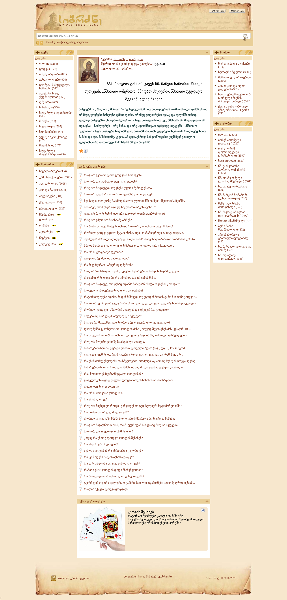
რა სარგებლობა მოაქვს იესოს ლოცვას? (112, 463)
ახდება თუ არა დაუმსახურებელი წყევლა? (112, 316)
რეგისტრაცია (237, 11)
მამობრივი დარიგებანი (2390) (234, 79)
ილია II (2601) (227, 134)
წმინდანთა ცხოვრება (50, 217)
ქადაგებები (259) (50, 202)
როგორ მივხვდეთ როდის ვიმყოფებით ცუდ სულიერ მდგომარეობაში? (133, 405)
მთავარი (57, 164)
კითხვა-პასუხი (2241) (53, 189)
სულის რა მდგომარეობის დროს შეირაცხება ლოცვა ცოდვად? (127, 322)
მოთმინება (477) (50, 145)
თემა (57, 52)
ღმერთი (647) (48, 102)
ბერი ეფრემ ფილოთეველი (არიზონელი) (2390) (231, 152)
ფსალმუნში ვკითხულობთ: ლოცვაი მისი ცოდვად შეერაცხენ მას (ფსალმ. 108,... (138, 328)
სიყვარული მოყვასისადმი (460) (52, 152)
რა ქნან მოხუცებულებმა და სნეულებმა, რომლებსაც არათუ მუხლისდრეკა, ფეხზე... (140, 361)
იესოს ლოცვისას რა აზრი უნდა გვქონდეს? (113, 450)
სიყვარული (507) (50, 126)
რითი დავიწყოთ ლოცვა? (101, 386)
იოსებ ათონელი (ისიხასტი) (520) (229, 141)
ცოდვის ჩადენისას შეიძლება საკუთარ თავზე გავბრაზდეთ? (124, 213)
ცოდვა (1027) (48, 68)
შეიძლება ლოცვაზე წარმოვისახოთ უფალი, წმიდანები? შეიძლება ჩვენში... (135, 200)
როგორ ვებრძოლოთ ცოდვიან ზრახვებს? (113, 175)
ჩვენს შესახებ (147, 576)
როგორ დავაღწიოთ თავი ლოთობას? (110, 181)
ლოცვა (114, 68)
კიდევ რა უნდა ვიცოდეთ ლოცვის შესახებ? (113, 437)
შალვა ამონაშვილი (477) (235, 220)
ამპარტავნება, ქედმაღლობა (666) (52, 95)
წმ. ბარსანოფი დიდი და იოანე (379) (234, 248)
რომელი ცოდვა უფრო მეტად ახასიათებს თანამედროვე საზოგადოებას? (134, 232)
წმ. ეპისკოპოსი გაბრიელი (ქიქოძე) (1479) (231, 169)
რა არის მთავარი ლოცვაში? (103, 393)
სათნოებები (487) (51, 131)
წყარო (236, 52)
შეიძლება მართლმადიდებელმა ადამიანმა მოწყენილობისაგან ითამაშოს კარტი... (140, 239)
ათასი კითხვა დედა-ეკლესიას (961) (232, 87)
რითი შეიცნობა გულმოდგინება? (106, 412)
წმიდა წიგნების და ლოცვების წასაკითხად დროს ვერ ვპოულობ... (129, 245)
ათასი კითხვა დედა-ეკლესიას (132, 63)
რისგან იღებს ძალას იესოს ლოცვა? (109, 457)
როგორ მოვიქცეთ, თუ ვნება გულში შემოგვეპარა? (118, 188)
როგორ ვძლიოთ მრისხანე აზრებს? (108, 220)
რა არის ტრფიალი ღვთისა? (103, 252)
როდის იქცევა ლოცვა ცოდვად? (106, 489)
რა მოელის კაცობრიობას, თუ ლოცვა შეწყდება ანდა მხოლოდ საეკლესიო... (136, 335)
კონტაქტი (165, 576)
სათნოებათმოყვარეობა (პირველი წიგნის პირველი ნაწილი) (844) (234, 98)
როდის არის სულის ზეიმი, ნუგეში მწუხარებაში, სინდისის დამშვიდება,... (133, 271)
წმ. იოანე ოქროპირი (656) (232, 188)
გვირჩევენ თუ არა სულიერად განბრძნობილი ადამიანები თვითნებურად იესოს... (139, 482)
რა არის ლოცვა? (95, 399)
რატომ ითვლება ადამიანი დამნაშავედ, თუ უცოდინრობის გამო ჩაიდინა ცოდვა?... (140, 296)
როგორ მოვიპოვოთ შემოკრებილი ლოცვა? (114, 341)
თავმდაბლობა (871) (53, 74)
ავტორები (49, 231)
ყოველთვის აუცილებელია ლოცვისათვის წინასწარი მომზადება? (128, 380)
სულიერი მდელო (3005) (234, 72)
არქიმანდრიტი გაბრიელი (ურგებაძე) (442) (233, 238)
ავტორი (236, 123)
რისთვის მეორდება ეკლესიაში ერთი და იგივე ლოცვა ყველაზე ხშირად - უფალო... (141, 303)
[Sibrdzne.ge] (80, 20)
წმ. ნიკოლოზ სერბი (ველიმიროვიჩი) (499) (233, 214)
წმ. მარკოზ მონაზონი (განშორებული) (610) (232, 196)
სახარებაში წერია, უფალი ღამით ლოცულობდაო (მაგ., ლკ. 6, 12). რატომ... (135, 348)
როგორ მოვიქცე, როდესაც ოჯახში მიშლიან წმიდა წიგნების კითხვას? (132, 284)
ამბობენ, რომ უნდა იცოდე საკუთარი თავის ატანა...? (120, 207)
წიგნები (48, 237)
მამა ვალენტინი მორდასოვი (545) (230, 205)
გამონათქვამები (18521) (55, 177)
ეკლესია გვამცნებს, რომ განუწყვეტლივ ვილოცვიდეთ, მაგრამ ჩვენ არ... (133, 354)
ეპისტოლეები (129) (52, 208)
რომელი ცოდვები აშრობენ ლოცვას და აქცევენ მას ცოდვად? (126, 309)
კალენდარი (51, 244)
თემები (47, 225)
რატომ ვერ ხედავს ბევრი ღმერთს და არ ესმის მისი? (120, 277)
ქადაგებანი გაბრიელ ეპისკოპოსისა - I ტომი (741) (233, 110)
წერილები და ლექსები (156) (234, 65)
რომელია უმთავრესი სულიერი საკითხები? (113, 290)
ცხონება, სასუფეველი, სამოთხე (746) (54, 86)
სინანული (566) (49, 107)
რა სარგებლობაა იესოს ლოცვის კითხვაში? (114, 476)
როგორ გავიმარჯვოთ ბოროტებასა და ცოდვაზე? (118, 194)
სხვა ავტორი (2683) (231, 160)
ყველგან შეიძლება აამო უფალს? (107, 258)
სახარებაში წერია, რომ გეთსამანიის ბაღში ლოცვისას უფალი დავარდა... (134, 367)
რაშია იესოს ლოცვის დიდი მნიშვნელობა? (113, 469)
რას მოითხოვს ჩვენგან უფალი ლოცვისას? (113, 373)
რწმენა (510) (47, 121)
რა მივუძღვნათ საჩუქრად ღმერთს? (108, 264)
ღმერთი (127, 68)
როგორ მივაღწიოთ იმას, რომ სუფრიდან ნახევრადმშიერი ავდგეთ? (131, 425)
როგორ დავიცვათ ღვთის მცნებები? (108, 431)
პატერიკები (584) (50, 196)
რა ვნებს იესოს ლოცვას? (101, 444)
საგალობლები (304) (53, 171)
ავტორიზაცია (217, 11)
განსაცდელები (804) (53, 79)
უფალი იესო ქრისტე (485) (53, 138)
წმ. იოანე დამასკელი (128, 59)
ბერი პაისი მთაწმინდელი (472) (231, 227)
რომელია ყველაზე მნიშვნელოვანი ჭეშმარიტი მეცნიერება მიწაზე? (129, 418)
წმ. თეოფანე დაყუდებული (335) (230, 257)
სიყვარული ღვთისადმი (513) (55, 114)
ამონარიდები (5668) (53, 183)
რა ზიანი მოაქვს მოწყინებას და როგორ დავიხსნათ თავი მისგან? (128, 226)
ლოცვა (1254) (48, 63)
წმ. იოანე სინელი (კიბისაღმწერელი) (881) (234, 179)
